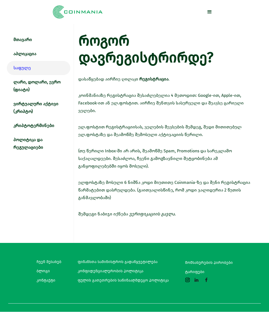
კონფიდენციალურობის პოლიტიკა (110, 271)
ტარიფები (194, 272)
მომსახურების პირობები (209, 263)
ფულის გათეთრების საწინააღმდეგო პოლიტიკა (123, 280)
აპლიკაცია (24, 53)
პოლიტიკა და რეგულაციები (28, 143)
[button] (209, 11)
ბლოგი (43, 271)
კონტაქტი (46, 280)
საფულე (22, 67)
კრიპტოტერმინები (33, 125)
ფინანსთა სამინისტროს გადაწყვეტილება (118, 262)
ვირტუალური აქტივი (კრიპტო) (35, 107)
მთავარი (22, 39)
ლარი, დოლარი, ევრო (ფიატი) (37, 85)
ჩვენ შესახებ (49, 262)
